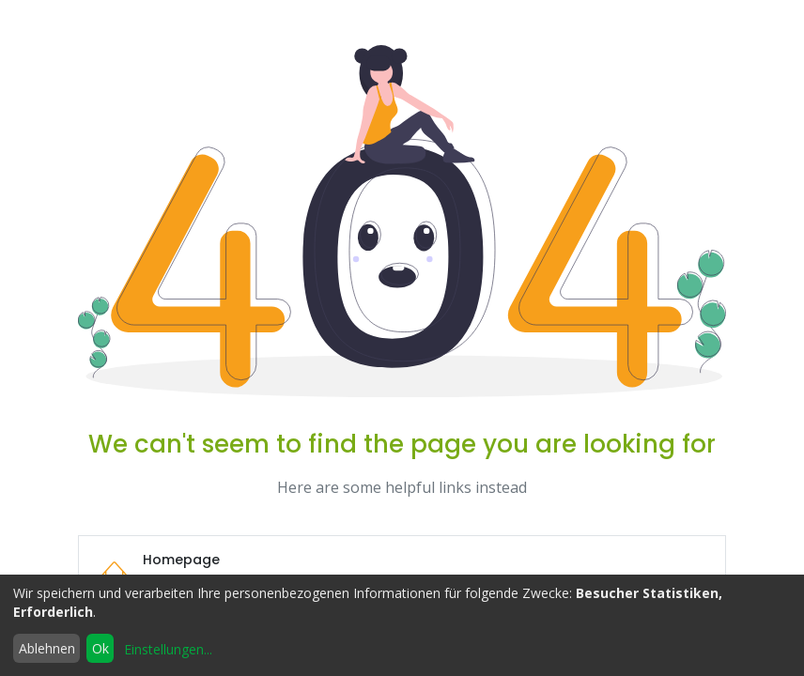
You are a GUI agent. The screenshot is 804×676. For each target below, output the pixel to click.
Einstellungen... (168, 649)
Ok (100, 648)
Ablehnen (47, 648)
